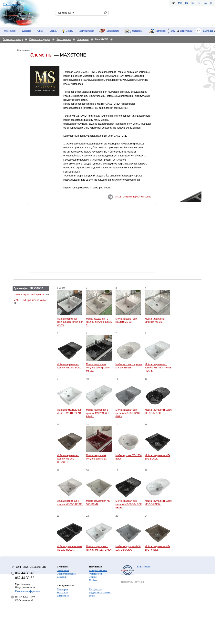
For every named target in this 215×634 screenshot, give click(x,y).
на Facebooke (143, 566)
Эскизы (69, 30)
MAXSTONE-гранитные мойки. (30, 300)
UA (205, 3)
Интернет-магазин (98, 570)
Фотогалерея (63, 39)
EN (186, 3)
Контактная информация (27, 591)
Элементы (83, 39)
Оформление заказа (66, 573)
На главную (10, 4)
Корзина (208, 30)
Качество (26, 30)
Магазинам (137, 30)
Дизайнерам (113, 30)
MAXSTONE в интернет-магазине (133, 196)
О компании (10, 30)
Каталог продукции (39, 39)
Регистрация (186, 30)
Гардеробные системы (100, 592)
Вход (172, 31)
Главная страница (13, 39)
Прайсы (93, 580)
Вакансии (62, 577)
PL (199, 3)
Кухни (92, 595)
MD (180, 3)
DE (192, 3)
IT (211, 3)
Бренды (53, 30)
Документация (86, 30)
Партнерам (161, 30)
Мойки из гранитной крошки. (29, 294)
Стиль (40, 30)
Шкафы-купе (95, 589)
